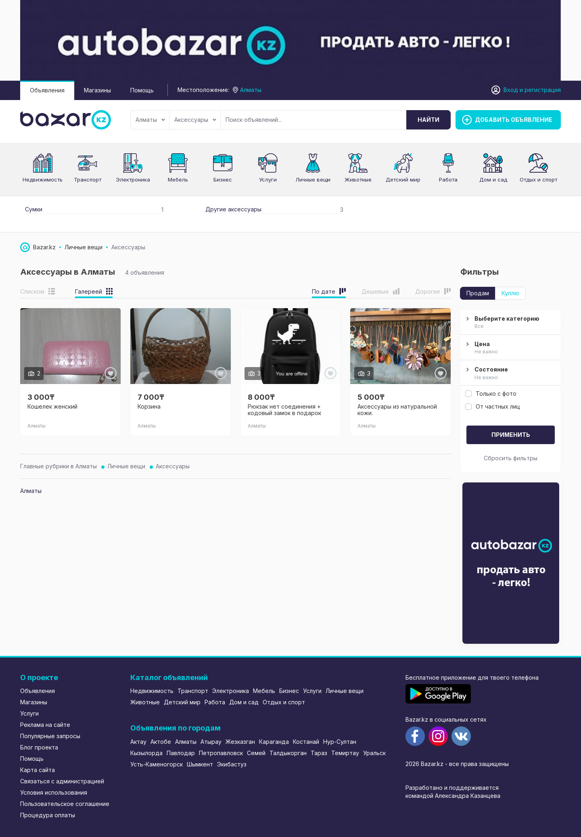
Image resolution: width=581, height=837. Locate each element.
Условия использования (53, 792)
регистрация (543, 89)
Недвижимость (43, 179)
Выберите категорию (509, 322)
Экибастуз (232, 764)
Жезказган (240, 741)
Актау (138, 741)
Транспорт (87, 179)
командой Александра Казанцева (452, 795)
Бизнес (222, 179)
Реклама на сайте (45, 724)
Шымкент (200, 764)
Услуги (268, 179)
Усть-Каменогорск (156, 764)
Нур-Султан (339, 741)
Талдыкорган (288, 752)
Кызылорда (146, 752)
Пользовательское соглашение (64, 803)
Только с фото (490, 393)
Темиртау (345, 752)
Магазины (97, 90)
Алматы (150, 119)
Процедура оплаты (47, 815)
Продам (477, 293)
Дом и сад (493, 179)
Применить (510, 434)
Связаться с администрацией (62, 781)
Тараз (319, 752)
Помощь (142, 90)
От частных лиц (492, 406)
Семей (256, 752)
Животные (358, 179)
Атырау (211, 741)
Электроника (133, 179)
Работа (448, 179)
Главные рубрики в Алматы (58, 466)
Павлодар (181, 752)
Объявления (47, 90)
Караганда (274, 741)
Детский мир (182, 702)
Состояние (509, 373)
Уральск (374, 752)
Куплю (510, 293)
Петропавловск (221, 752)
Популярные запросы (50, 736)
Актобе (160, 741)
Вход (511, 89)
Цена (509, 348)
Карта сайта (37, 769)
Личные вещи (312, 179)
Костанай (306, 741)
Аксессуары (195, 119)
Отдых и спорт (538, 179)
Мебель (178, 179)
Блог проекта (39, 747)
